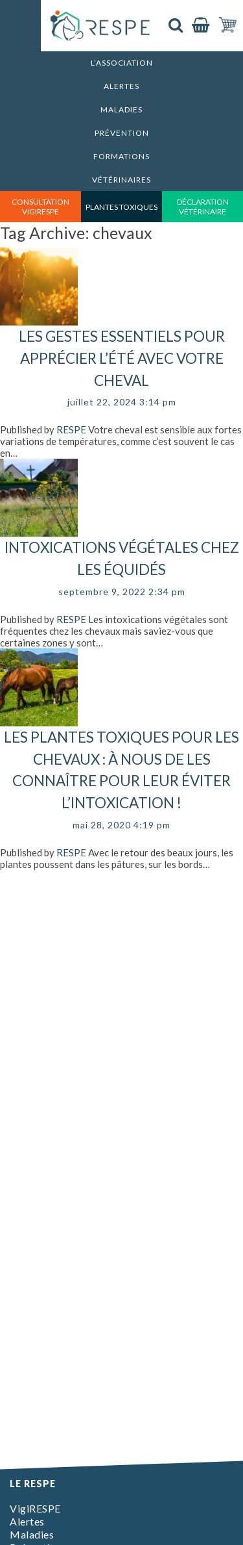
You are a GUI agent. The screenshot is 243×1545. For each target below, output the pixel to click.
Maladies (121, 109)
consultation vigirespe (40, 206)
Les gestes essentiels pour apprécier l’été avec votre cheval (122, 358)
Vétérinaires (121, 180)
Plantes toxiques (121, 207)
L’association (122, 63)
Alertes (121, 86)
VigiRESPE (35, 1508)
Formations (121, 156)
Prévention (122, 133)
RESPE (71, 429)
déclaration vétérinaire (203, 206)
